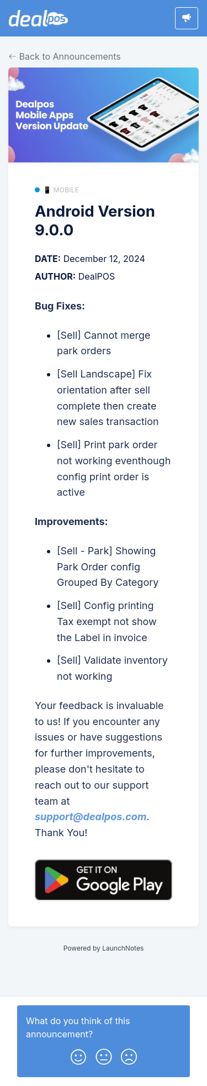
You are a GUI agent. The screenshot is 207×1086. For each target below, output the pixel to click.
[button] (78, 1054)
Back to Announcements (65, 56)
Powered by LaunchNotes (103, 948)
